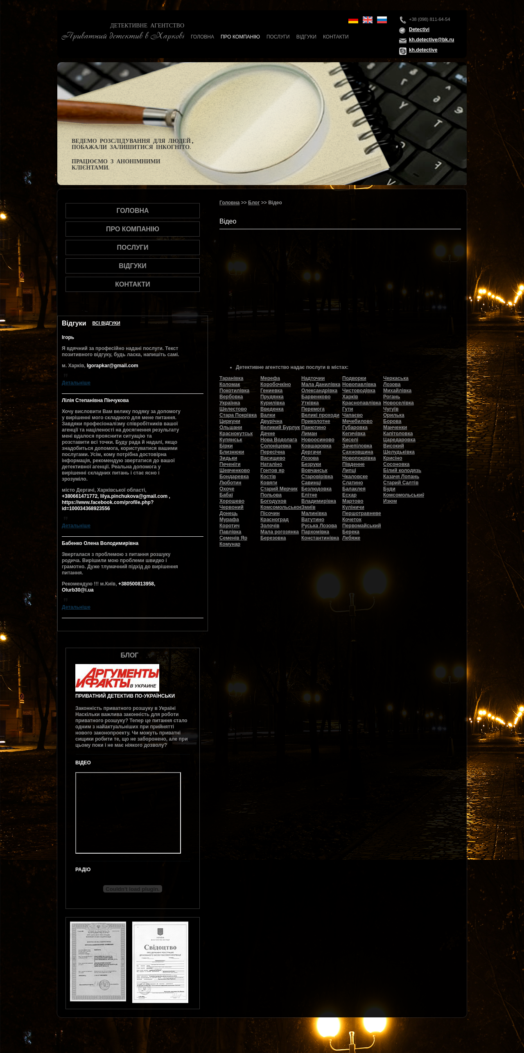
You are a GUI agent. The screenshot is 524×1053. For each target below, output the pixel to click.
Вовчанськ (314, 470)
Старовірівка (317, 476)
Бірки (226, 446)
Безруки (311, 464)
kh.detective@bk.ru (431, 40)
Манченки (395, 427)
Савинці (311, 483)
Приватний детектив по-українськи (125, 696)
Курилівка (272, 403)
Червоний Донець (231, 510)
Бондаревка (234, 476)
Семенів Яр (233, 538)
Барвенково (316, 397)
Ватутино (312, 519)
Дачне (267, 433)
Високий (393, 446)
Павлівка (230, 532)
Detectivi (419, 29)
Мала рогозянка (279, 532)
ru (382, 19)
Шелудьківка (399, 452)
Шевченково (234, 470)
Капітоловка (398, 433)
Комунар (229, 544)
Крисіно (392, 458)
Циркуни (229, 421)
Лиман (309, 433)
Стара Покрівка (238, 415)
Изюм (390, 501)
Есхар (349, 495)
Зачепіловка (357, 446)
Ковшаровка (316, 446)
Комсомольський (404, 495)
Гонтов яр (272, 470)
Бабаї (226, 495)
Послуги (278, 37)
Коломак (229, 384)
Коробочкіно (275, 384)
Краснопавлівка (361, 403)
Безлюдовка (316, 489)
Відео (83, 763)
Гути (347, 409)
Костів (268, 476)
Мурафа (229, 519)
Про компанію (240, 37)
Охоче (226, 489)
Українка (229, 403)
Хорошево (231, 501)
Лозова (309, 458)
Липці (349, 470)
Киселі (350, 440)
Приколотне (315, 421)
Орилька (393, 415)
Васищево (272, 458)
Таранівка (231, 378)
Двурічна (271, 421)
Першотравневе (361, 513)
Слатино (352, 483)
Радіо (82, 869)
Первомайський (361, 526)
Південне (353, 464)
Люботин (230, 483)
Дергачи (311, 452)
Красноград (274, 519)
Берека (350, 532)
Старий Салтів (400, 483)
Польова (271, 495)
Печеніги (230, 464)
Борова (392, 421)
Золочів (270, 526)
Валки (267, 415)
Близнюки (231, 452)
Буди (389, 489)
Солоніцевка (275, 446)
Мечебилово (357, 421)
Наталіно (271, 464)
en (368, 19)
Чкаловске (355, 476)
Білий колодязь (402, 470)
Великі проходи (320, 415)
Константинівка (320, 538)
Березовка (273, 538)
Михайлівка (397, 390)
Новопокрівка (359, 458)
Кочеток (351, 519)
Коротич (229, 526)
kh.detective (423, 50)
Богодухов (273, 501)
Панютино (313, 427)
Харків (350, 397)
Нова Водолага (278, 440)
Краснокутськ (236, 433)
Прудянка (272, 397)
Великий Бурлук (280, 427)
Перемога (313, 409)
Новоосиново (317, 440)
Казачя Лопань (401, 476)
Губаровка (355, 427)
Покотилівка (234, 390)
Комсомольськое (281, 507)
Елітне (309, 495)
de (353, 19)
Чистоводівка (358, 390)
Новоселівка (398, 403)
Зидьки (228, 458)
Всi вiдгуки (106, 323)
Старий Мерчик (279, 489)
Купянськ (230, 440)
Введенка (272, 409)
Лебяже (351, 538)
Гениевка (271, 390)
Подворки (354, 378)
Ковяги (268, 483)
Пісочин (270, 513)
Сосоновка (396, 464)
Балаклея (354, 489)
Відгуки (306, 37)
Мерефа (270, 378)
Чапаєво (352, 415)
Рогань (391, 397)
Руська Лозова (319, 526)
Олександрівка (319, 390)
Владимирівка (318, 501)
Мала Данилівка (320, 384)
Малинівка (314, 513)
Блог (254, 203)
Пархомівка (315, 532)
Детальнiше (76, 383)
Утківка (310, 403)
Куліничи (353, 507)
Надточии (313, 378)
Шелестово (233, 409)
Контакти (336, 37)
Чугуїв (391, 409)
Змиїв (308, 507)
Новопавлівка (359, 384)
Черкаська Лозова (396, 381)
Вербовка (231, 397)
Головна (202, 37)
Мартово (353, 501)
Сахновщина (357, 452)
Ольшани (230, 427)
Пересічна (272, 452)
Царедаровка (399, 440)
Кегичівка (354, 433)
